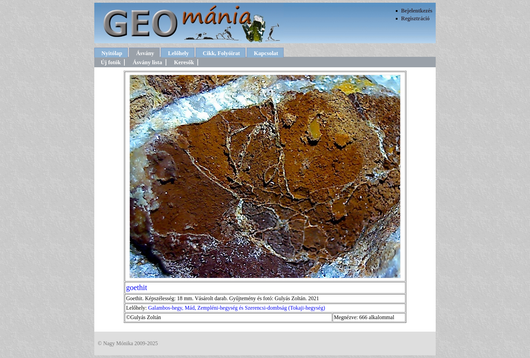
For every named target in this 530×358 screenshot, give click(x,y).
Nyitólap (111, 53)
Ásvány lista (147, 62)
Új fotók (111, 62)
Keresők (184, 62)
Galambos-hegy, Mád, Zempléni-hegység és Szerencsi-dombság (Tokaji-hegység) (236, 308)
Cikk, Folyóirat (221, 53)
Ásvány (145, 53)
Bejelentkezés (416, 11)
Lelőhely (178, 53)
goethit (136, 287)
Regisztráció (415, 18)
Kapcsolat (266, 53)
